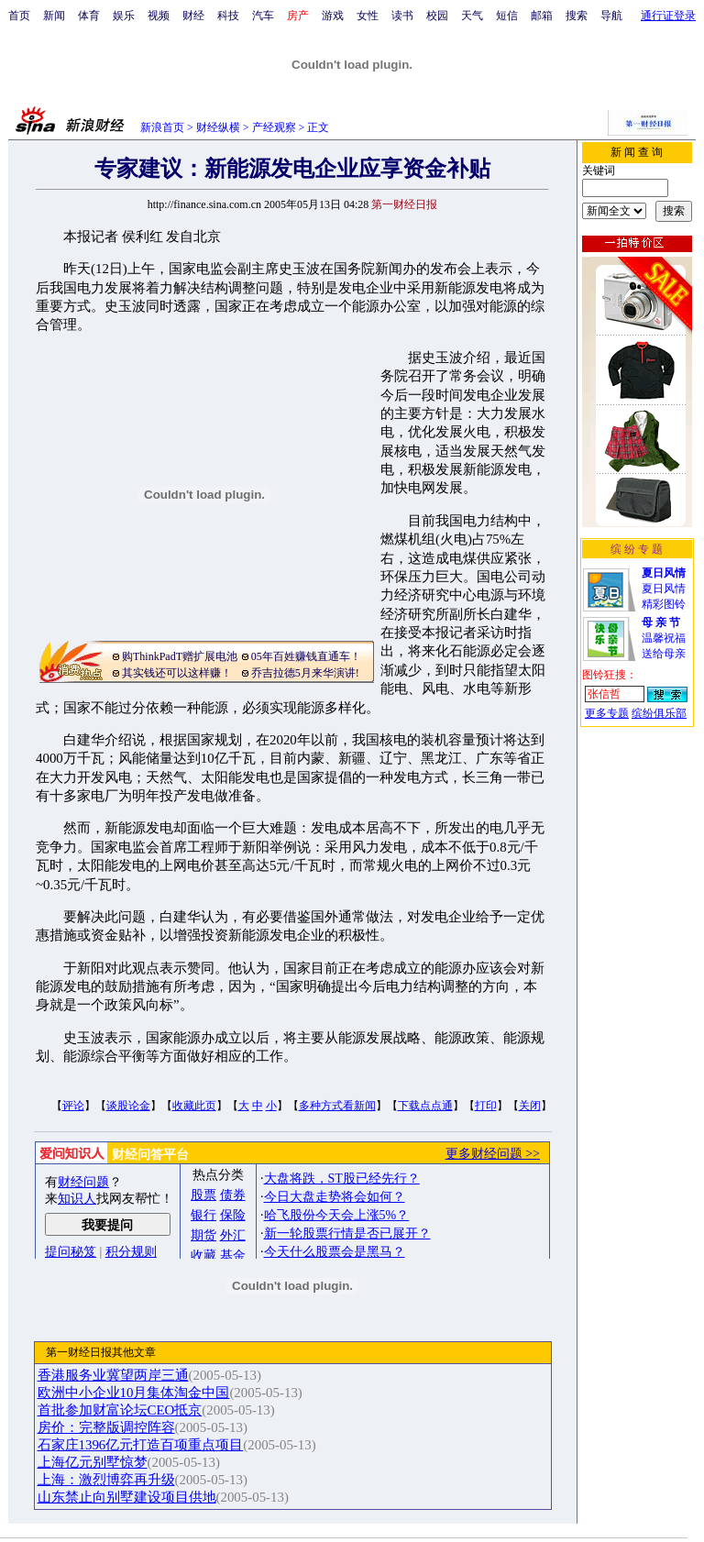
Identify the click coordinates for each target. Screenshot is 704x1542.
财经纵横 (218, 127)
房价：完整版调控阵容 (106, 1427)
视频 (159, 15)
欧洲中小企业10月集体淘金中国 (134, 1392)
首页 (19, 15)
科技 (228, 15)
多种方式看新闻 (337, 1105)
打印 (486, 1105)
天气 (472, 15)
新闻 (54, 15)
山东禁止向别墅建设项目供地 (127, 1497)
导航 (611, 15)
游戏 (333, 15)
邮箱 (542, 15)
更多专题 (607, 713)
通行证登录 (668, 15)
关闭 (530, 1105)
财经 (193, 15)
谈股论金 (128, 1105)
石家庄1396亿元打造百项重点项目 (141, 1444)
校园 (437, 15)
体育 (89, 15)
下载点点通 (425, 1105)
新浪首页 (162, 127)
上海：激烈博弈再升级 (106, 1479)
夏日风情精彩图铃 (664, 589)
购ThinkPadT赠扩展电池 (179, 656)
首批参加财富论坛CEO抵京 (120, 1410)
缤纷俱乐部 (659, 713)
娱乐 (124, 15)
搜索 (577, 15)
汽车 (263, 15)
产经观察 (274, 127)
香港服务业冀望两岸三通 (113, 1375)
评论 (73, 1105)
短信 (507, 15)
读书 (402, 15)
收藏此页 (194, 1105)
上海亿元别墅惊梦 (93, 1462)
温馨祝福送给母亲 (664, 638)
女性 (368, 15)
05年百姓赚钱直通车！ (306, 656)
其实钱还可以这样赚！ (177, 672)
